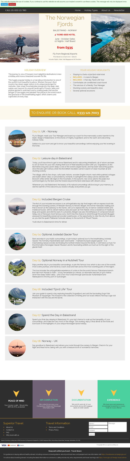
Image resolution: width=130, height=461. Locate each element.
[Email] (98, 426)
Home (78, 10)
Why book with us (12, 435)
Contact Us (10, 430)
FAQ (7, 432)
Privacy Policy (54, 430)
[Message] (117, 427)
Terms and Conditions (56, 427)
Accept (4, 4)
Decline (12, 4)
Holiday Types (91, 10)
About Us (105, 10)
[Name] (98, 423)
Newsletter (119, 10)
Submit (91, 434)
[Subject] (98, 430)
